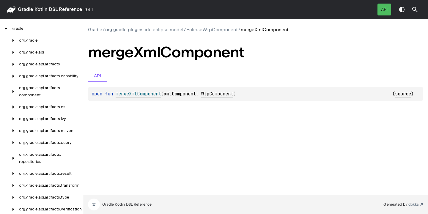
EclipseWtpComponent (212, 29)
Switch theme (402, 9)
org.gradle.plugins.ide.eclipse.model (144, 29)
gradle (25, 9)
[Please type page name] (415, 9)
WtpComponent (217, 94)
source (403, 94)
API (384, 9)
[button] (415, 9)
